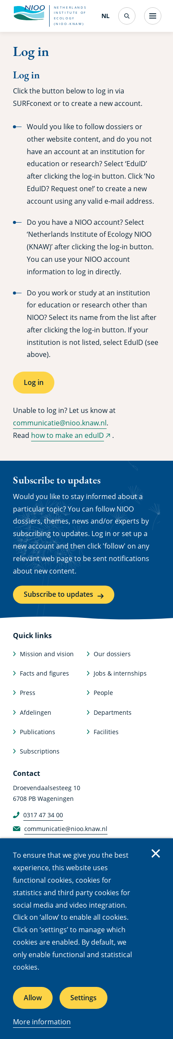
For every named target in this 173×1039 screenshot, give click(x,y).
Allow (33, 997)
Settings (83, 997)
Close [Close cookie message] (155, 853)
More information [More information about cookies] (42, 1022)
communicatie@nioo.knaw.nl (60, 423)
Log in (34, 382)
